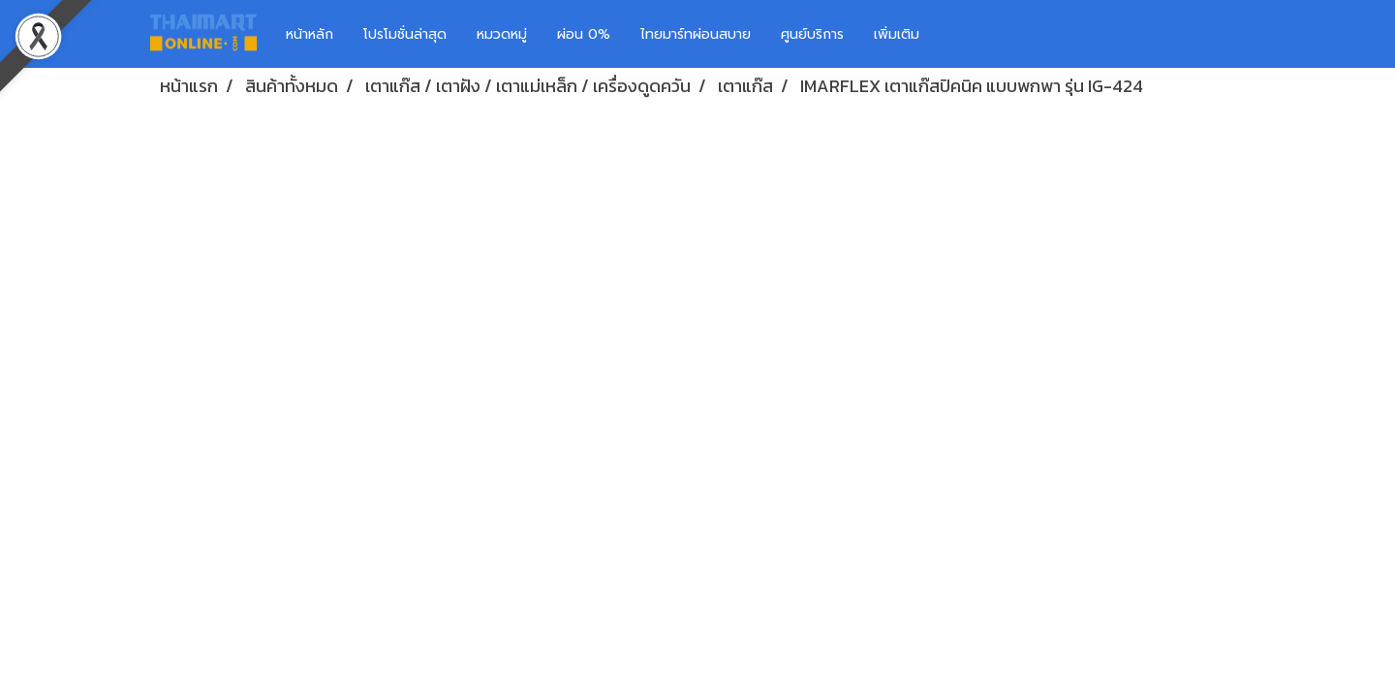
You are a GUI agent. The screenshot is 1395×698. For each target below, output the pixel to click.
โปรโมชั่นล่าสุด (405, 34)
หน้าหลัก (309, 34)
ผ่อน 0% (583, 34)
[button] (963, 34)
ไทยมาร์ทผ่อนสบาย (695, 34)
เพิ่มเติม (896, 34)
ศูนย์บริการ (812, 34)
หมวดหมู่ (502, 34)
